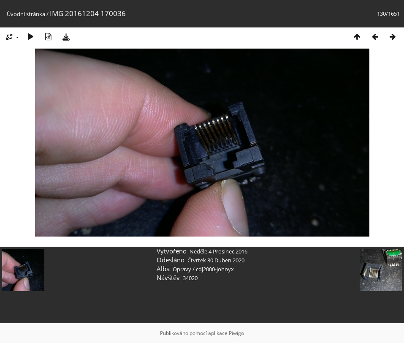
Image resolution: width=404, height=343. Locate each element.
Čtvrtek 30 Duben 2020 (215, 260)
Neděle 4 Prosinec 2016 (218, 251)
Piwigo (236, 333)
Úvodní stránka (26, 14)
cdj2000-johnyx (215, 269)
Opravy (182, 269)
